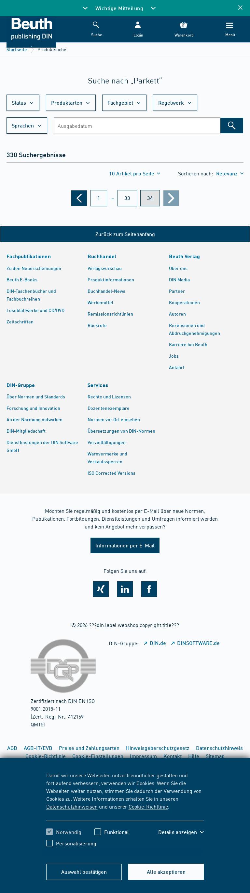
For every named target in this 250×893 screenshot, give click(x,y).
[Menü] (229, 29)
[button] (138, 29)
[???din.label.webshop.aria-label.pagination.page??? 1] (98, 198)
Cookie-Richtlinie (148, 806)
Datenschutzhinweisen (72, 806)
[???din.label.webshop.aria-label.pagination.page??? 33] (127, 198)
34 (150, 198)
